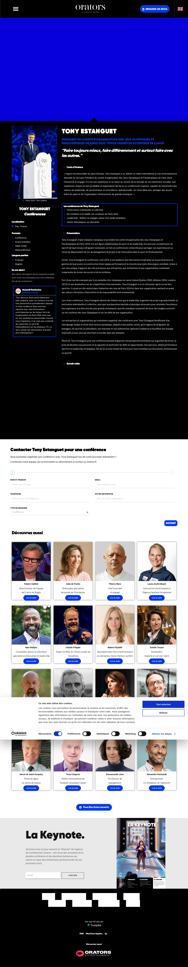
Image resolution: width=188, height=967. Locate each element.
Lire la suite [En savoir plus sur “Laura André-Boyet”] (157, 598)
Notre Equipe (82, 905)
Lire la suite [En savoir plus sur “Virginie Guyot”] (115, 726)
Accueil (48, 898)
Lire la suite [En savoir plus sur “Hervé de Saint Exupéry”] (31, 790)
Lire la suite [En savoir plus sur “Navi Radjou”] (31, 662)
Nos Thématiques (105, 898)
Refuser (163, 940)
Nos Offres (131, 898)
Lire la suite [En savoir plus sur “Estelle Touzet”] (157, 662)
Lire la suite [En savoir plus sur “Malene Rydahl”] (115, 662)
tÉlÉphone (15, 494)
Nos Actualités (108, 905)
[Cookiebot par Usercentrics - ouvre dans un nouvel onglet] (19, 961)
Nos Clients (57, 905)
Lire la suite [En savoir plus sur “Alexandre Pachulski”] (157, 790)
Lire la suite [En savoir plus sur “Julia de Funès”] (73, 598)
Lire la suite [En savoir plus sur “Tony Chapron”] (73, 790)
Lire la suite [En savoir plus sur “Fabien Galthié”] (31, 598)
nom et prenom (18, 480)
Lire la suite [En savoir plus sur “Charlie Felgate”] (73, 662)
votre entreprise (104, 494)
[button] (15, 8)
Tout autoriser (163, 931)
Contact (133, 905)
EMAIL (98, 480)
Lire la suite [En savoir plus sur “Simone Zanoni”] (157, 726)
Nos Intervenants (74, 898)
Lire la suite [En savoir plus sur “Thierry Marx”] (115, 598)
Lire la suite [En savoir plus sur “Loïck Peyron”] (73, 726)
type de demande (18, 508)
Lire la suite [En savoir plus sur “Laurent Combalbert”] (31, 726)
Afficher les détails (162, 961)
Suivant (171, 523)
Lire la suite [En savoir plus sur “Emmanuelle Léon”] (115, 790)
